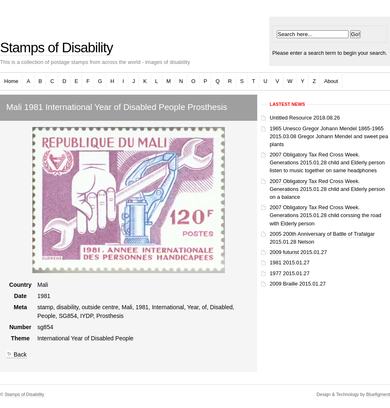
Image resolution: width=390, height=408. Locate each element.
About (331, 81)
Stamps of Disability (56, 47)
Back (16, 354)
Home (11, 81)
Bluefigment (378, 394)
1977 (275, 273)
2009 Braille (284, 284)
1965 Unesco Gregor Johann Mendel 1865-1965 (327, 128)
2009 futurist (284, 252)
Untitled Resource (291, 118)
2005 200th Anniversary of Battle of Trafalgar (322, 234)
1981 (275, 262)
